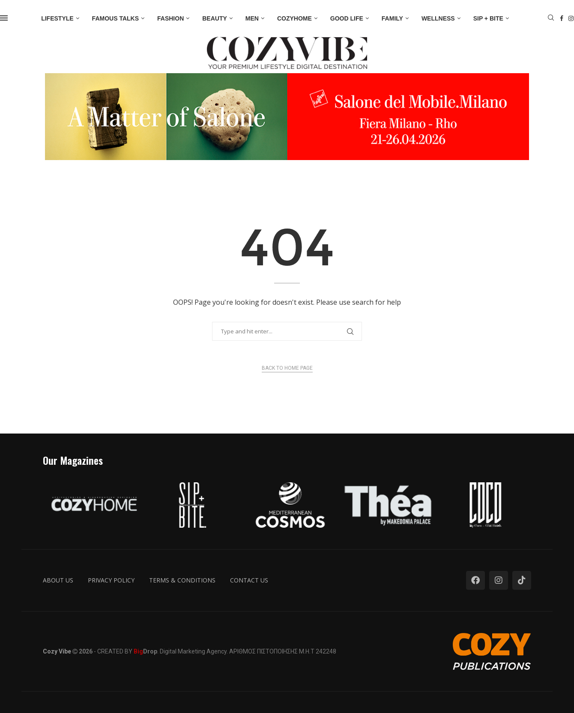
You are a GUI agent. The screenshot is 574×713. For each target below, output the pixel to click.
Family (392, 18)
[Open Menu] (4, 18)
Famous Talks (115, 18)
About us (58, 580)
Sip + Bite (488, 18)
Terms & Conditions (182, 580)
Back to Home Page (287, 368)
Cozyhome (294, 18)
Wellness (438, 18)
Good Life (346, 18)
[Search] (551, 19)
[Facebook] (561, 18)
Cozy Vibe (57, 651)
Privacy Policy (111, 580)
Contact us (249, 580)
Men (252, 18)
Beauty (214, 18)
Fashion (170, 18)
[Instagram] (571, 18)
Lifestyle (57, 18)
